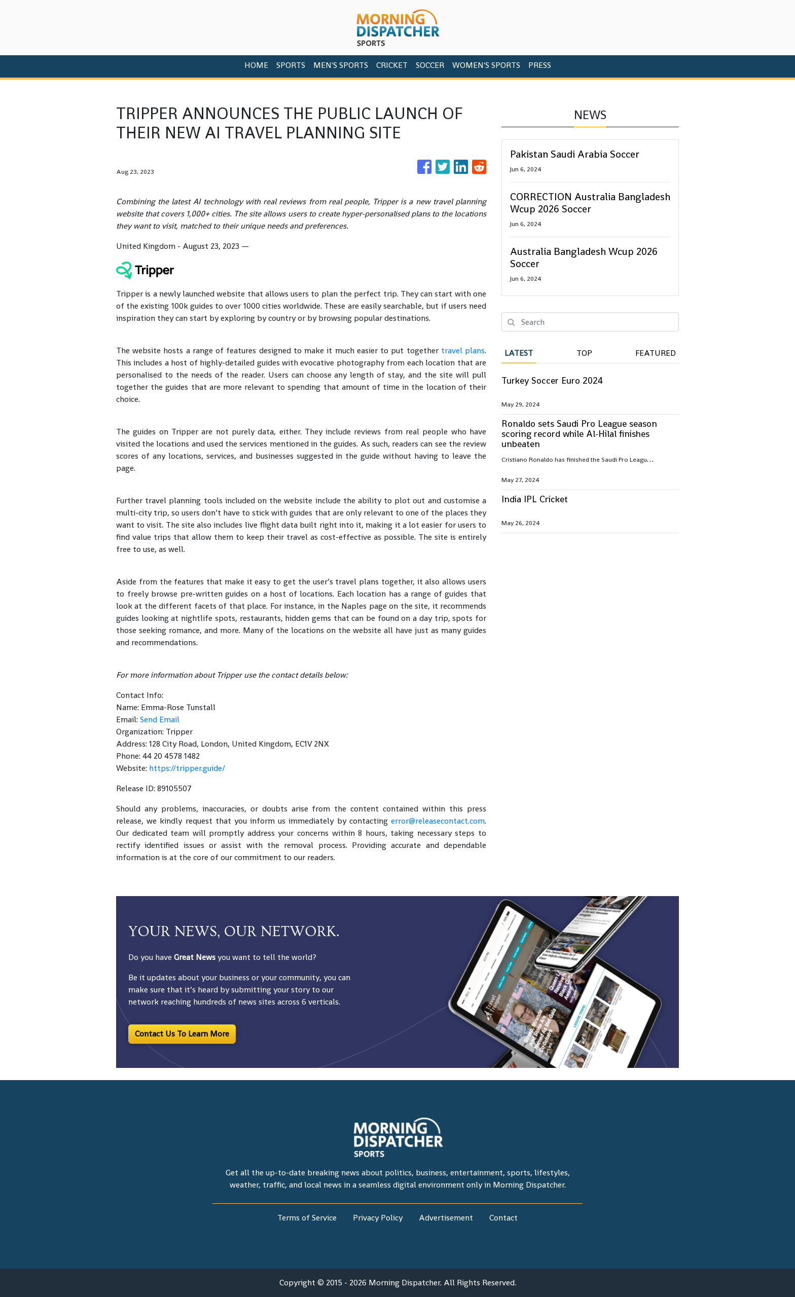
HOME (256, 65)
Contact (503, 1217)
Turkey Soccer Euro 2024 (552, 380)
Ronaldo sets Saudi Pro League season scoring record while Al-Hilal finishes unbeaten (579, 434)
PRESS (539, 65)
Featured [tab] (655, 353)
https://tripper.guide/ (187, 768)
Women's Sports (486, 65)
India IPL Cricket (534, 499)
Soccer (430, 65)
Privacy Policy (378, 1217)
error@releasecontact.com (438, 821)
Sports (290, 65)
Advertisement (446, 1217)
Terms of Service (307, 1217)
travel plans (463, 350)
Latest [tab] (518, 353)
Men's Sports (340, 65)
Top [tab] (584, 353)
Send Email (159, 719)
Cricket (392, 65)
